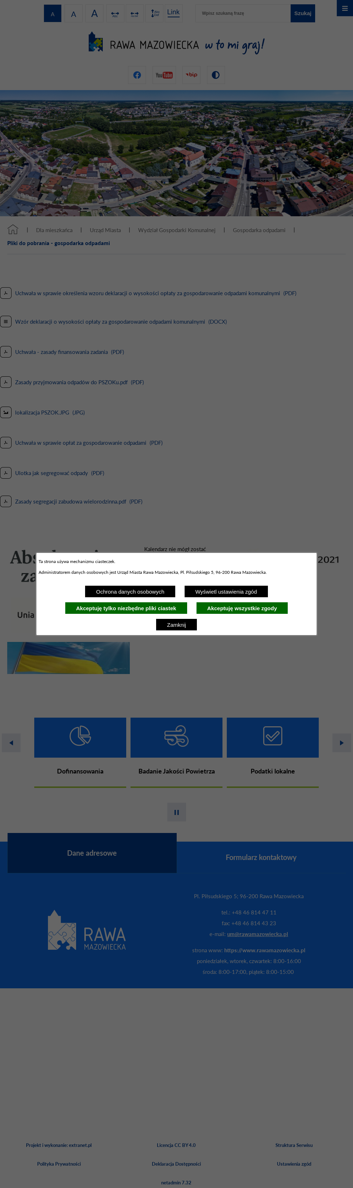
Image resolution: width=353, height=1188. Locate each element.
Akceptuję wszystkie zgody (242, 608)
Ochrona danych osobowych (130, 592)
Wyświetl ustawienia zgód (226, 592)
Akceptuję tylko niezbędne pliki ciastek (126, 608)
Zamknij (176, 625)
